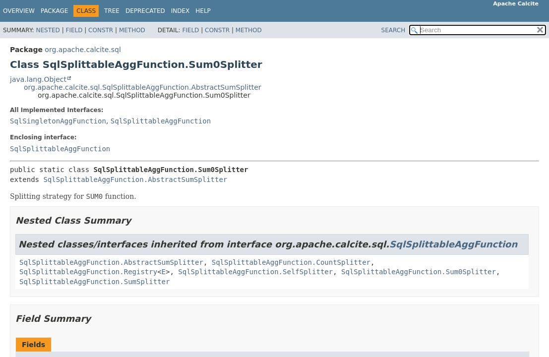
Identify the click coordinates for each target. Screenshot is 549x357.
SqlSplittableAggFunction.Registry (88, 272)
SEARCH (393, 30)
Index (180, 10)
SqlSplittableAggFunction (161, 121)
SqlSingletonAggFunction (58, 121)
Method (132, 30)
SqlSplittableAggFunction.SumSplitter (94, 282)
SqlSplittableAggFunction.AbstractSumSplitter (135, 179)
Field (73, 30)
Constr (100, 30)
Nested (48, 30)
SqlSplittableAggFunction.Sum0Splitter (418, 272)
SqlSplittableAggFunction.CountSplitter (291, 262)
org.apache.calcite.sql (83, 50)
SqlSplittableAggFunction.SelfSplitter (255, 272)
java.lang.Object (38, 79)
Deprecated (145, 10)
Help (203, 10)
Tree (112, 10)
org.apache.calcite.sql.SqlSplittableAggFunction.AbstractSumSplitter (142, 87)
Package (54, 10)
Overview (19, 10)
